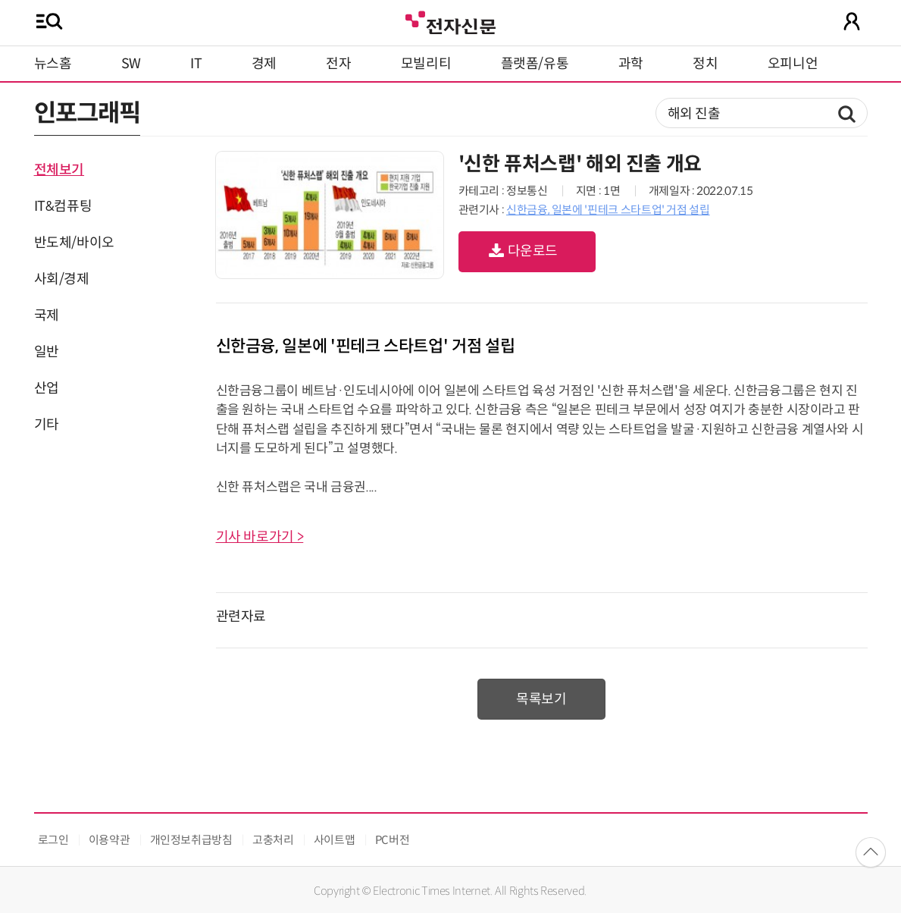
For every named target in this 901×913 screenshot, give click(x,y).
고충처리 (273, 840)
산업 (46, 388)
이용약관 (109, 840)
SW (131, 63)
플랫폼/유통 (535, 63)
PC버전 (392, 840)
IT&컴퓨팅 (63, 206)
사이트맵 (334, 840)
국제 (46, 315)
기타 (46, 424)
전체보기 (59, 170)
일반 (46, 352)
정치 (705, 63)
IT (196, 63)
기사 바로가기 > (260, 537)
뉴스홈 (53, 63)
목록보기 (541, 699)
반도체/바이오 (74, 242)
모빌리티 (426, 63)
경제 (264, 63)
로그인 (53, 840)
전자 (338, 63)
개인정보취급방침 (191, 840)
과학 (630, 63)
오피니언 (793, 63)
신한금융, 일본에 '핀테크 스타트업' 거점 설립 (608, 209)
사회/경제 (61, 279)
